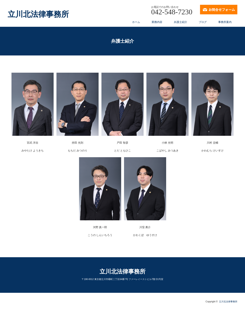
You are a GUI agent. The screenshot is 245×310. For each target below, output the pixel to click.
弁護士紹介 (180, 22)
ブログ (203, 22)
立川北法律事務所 (38, 14)
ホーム (136, 22)
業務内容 (157, 22)
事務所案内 (225, 22)
